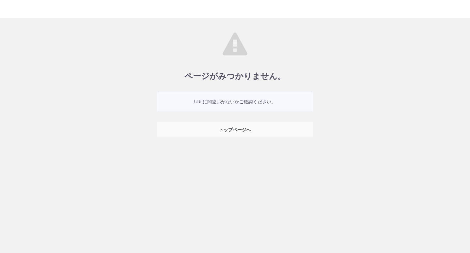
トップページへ (235, 129)
